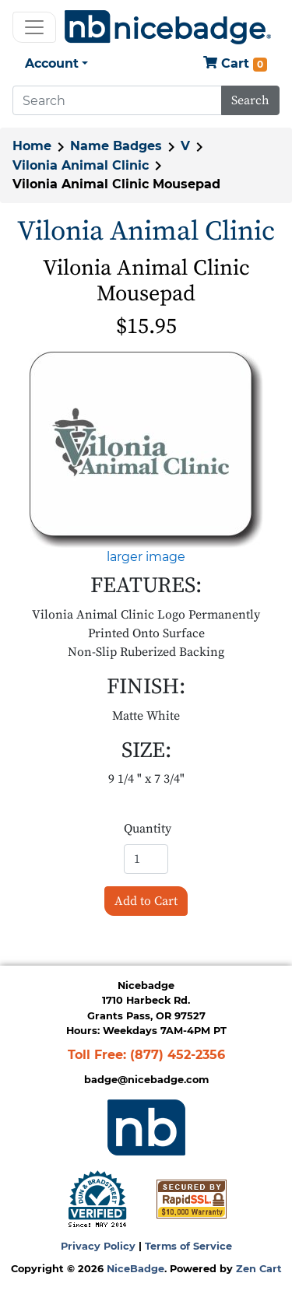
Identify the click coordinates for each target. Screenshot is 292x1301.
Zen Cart (259, 1269)
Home (31, 146)
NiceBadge (135, 1269)
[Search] (117, 100)
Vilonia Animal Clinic (80, 165)
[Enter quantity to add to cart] (145, 859)
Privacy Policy (98, 1246)
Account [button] (52, 63)
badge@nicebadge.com (146, 1079)
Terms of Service (188, 1246)
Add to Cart (146, 901)
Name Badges (116, 146)
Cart (235, 64)
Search (250, 100)
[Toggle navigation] (34, 27)
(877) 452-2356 (177, 1054)
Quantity (147, 828)
